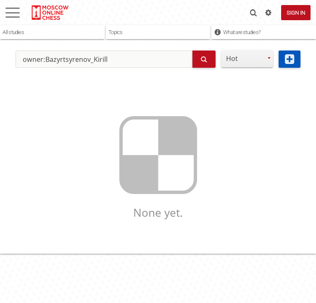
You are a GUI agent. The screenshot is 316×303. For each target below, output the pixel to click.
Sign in (296, 13)
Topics (115, 32)
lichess (49, 12)
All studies (13, 32)
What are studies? (242, 32)
